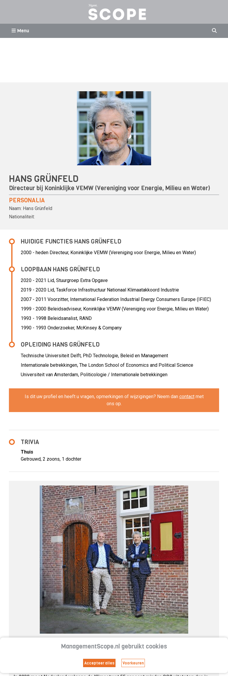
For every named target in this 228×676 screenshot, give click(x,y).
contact (186, 396)
